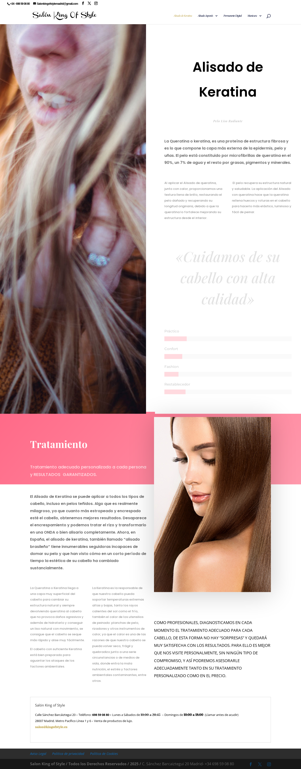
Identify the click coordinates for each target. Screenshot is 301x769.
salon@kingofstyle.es (68, 727)
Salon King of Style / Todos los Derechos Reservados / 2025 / (85, 763)
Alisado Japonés (205, 15)
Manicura (252, 15)
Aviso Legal (38, 753)
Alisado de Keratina (183, 15)
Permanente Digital (232, 15)
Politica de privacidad (68, 753)
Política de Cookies (104, 753)
